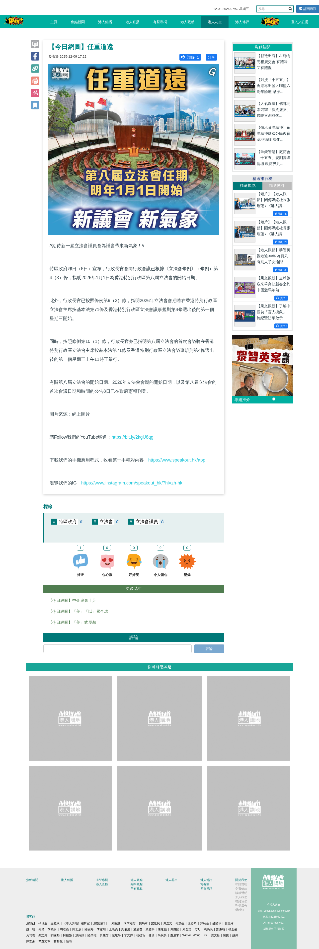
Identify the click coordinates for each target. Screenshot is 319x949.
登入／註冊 (300, 22)
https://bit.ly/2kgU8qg (132, 437)
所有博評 (206, 888)
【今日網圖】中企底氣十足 (72, 600)
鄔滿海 (88, 929)
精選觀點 (248, 185)
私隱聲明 (241, 884)
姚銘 (235, 935)
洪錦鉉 (79, 935)
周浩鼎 (64, 929)
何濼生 (179, 923)
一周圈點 (114, 923)
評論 (209, 649)
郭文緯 (229, 923)
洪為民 (208, 929)
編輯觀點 (137, 884)
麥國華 (216, 923)
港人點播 (105, 22)
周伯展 (125, 929)
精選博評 (277, 185)
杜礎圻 (140, 935)
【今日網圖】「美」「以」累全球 (78, 611)
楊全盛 (232, 929)
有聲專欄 (160, 22)
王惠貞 (113, 929)
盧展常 (174, 935)
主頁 (53, 22)
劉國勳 (55, 935)
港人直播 (133, 22)
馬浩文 (167, 923)
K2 (206, 935)
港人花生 (215, 22)
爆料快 (239, 910)
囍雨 (69, 941)
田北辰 (76, 929)
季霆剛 (101, 929)
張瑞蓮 (42, 923)
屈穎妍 (30, 923)
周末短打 (130, 923)
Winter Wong (191, 935)
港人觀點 (187, 22)
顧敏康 (55, 923)
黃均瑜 (30, 935)
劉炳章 (143, 923)
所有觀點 (137, 888)
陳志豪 (30, 941)
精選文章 (44, 941)
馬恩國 (174, 929)
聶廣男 (162, 935)
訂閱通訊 (307, 9)
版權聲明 (241, 893)
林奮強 (58, 941)
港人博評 (242, 22)
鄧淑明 (220, 929)
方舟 (198, 929)
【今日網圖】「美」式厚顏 (72, 622)
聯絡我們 (241, 901)
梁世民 (155, 923)
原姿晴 (192, 923)
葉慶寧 (150, 929)
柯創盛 (67, 935)
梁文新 (215, 935)
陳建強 (162, 929)
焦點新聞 (78, 22)
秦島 (41, 929)
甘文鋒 (128, 935)
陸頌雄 (91, 935)
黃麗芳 (104, 935)
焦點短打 (99, 923)
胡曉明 (52, 929)
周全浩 (186, 929)
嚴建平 (116, 935)
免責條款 (241, 888)
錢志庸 (42, 935)
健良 (152, 935)
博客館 (204, 884)
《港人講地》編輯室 (76, 923)
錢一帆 (30, 929)
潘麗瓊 (137, 929)
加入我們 (241, 897)
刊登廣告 (241, 905)
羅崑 (226, 935)
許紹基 (204, 923)
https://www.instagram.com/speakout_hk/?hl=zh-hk (131, 482)
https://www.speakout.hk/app (176, 460)
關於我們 (241, 880)
